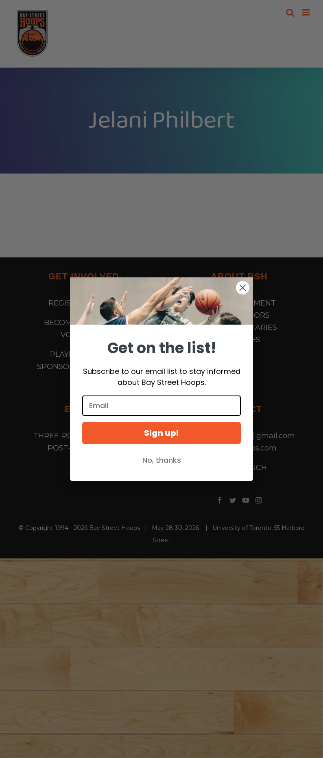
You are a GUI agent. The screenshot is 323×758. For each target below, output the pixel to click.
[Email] (161, 405)
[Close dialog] (243, 288)
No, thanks (161, 460)
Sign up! (161, 433)
